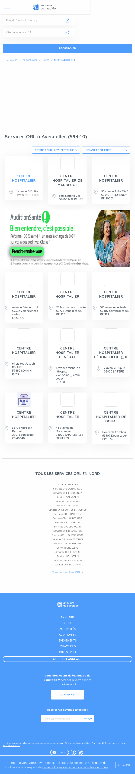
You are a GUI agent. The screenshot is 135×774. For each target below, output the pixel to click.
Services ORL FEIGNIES (67, 552)
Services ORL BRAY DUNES (67, 531)
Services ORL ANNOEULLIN (67, 560)
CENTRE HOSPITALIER (24, 178)
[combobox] (56, 150)
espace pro (67, 646)
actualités (67, 629)
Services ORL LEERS (67, 547)
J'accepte (124, 764)
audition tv (67, 634)
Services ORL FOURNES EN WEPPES (67, 510)
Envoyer (88, 718)
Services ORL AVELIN (67, 497)
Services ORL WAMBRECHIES (67, 539)
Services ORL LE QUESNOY (67, 493)
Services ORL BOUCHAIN (67, 564)
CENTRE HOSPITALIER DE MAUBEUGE (67, 180)
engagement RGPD (11, 746)
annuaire (68, 617)
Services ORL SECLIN (68, 556)
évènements (68, 640)
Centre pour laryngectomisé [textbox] (54, 150)
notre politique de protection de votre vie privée (75, 767)
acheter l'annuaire (67, 659)
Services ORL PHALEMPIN (67, 514)
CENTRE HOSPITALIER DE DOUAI (111, 416)
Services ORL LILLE (67, 484)
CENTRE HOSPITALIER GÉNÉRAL (67, 352)
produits (67, 623)
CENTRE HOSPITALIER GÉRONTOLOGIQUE (111, 352)
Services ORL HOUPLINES (67, 543)
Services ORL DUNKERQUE (67, 488)
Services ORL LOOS (67, 505)
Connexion (67, 694)
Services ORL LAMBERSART (67, 518)
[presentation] (68, 732)
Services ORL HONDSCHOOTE (67, 535)
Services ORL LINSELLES (67, 522)
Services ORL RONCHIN (67, 501)
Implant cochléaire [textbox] (98, 150)
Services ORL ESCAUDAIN (67, 526)
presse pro (67, 652)
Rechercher (67, 48)
